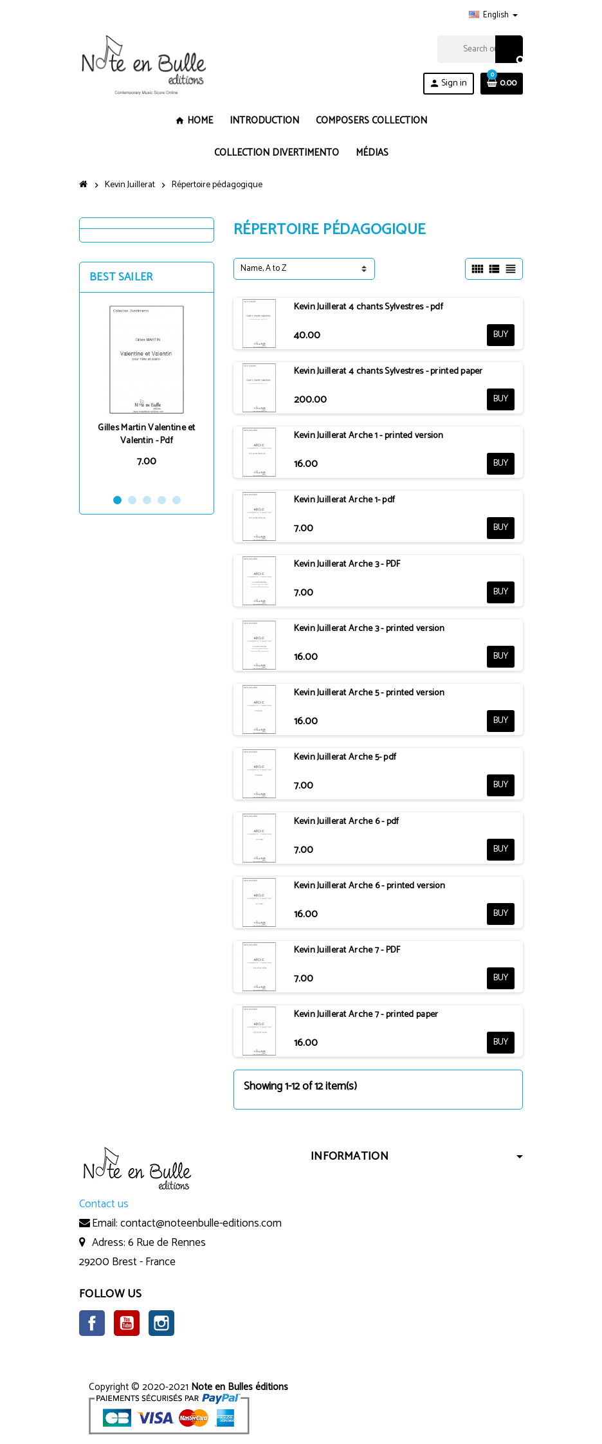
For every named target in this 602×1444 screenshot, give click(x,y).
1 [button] (117, 500)
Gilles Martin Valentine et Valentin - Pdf (146, 434)
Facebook (92, 1323)
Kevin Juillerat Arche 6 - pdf (346, 821)
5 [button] (176, 500)
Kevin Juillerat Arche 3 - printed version (369, 628)
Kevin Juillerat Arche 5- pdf (345, 757)
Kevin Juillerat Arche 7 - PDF (347, 950)
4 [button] (162, 500)
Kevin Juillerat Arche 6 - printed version (369, 886)
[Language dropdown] (493, 15)
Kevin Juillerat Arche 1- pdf (345, 500)
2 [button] (132, 500)
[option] (146, 393)
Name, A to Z (263, 268)
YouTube (127, 1323)
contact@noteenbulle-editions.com (201, 1223)
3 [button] (147, 500)
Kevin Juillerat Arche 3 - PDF (347, 564)
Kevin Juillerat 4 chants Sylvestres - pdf (368, 307)
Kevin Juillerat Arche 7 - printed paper (366, 1014)
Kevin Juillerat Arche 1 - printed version (368, 435)
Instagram (161, 1323)
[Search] (479, 49)
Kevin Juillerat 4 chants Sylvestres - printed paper (388, 371)
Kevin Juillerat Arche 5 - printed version (369, 693)
